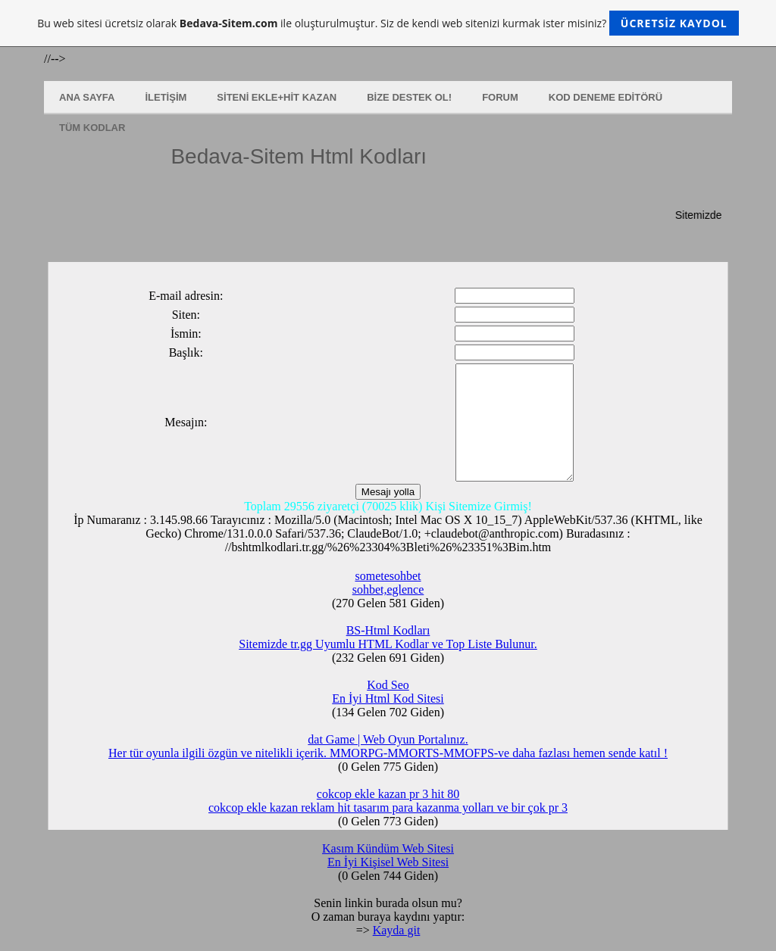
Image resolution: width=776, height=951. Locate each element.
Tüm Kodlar (92, 127)
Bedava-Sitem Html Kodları (299, 156)
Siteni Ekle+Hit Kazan (276, 97)
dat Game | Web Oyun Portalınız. (388, 739)
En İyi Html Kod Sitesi (388, 698)
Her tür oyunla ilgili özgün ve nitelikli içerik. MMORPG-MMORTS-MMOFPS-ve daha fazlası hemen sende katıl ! (388, 753)
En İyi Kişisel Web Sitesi (388, 862)
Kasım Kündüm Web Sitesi (388, 848)
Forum (500, 97)
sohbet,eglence (388, 589)
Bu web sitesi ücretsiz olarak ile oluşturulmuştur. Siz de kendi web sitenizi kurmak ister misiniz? (387, 23)
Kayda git (397, 930)
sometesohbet (388, 575)
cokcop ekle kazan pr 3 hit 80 (388, 793)
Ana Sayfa (86, 97)
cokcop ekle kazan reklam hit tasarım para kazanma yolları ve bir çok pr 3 (388, 807)
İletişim (165, 97)
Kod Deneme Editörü (605, 97)
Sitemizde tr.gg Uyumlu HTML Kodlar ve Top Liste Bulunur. (388, 644)
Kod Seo (388, 684)
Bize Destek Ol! (409, 97)
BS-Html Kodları (388, 630)
